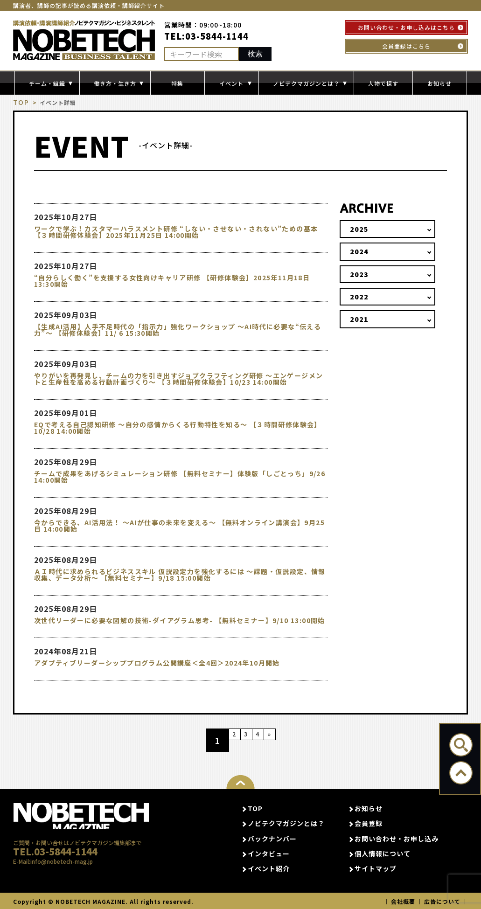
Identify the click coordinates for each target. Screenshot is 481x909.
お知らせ (439, 83)
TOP (20, 102)
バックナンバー (272, 838)
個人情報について (383, 853)
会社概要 (403, 901)
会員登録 (369, 823)
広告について (442, 901)
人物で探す (383, 83)
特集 (177, 83)
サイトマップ (376, 868)
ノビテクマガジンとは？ (286, 823)
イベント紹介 (269, 868)
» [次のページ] (287, 740)
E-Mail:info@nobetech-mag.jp (53, 875)
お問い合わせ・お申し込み (397, 838)
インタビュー (269, 853)
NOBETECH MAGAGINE (81, 818)
